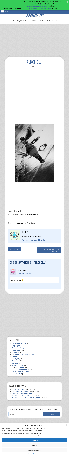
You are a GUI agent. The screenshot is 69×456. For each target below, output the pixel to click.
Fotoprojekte (16, 346)
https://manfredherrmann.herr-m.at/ (39, 8)
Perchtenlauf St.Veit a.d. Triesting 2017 (26, 394)
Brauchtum (20, 364)
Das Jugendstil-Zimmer (20, 388)
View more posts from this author (34, 236)
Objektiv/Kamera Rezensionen (23, 351)
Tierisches (15, 357)
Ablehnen (34, 445)
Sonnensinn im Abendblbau (22, 390)
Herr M (34, 10)
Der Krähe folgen (18, 385)
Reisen (14, 353)
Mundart (19, 370)
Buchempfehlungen (19, 344)
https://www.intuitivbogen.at (37, 6)
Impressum (39, 454)
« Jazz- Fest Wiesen (14, 245)
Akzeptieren (34, 440)
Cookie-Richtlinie (31, 454)
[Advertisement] (34, 39)
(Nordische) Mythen (19, 340)
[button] (66, 425)
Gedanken (15, 348)
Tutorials (15, 359)
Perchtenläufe (24, 366)
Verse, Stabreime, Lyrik (20, 368)
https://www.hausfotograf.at (38, 5)
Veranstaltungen (18, 361)
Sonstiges (30, 219)
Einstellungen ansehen (34, 450)
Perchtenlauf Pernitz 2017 (21, 392)
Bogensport (16, 342)
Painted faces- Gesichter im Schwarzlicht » (51, 246)
